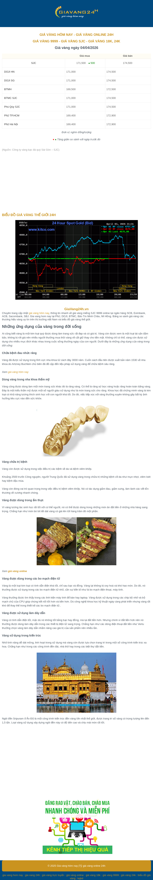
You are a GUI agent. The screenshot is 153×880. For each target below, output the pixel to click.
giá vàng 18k (93, 875)
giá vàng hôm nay (39, 313)
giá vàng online (17, 571)
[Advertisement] (76, 182)
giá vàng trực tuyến (53, 875)
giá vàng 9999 (111, 875)
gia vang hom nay (12, 875)
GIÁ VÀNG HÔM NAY (56, 35)
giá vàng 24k (128, 875)
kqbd (80, 878)
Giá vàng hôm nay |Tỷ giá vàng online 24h (81, 865)
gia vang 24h (32, 875)
